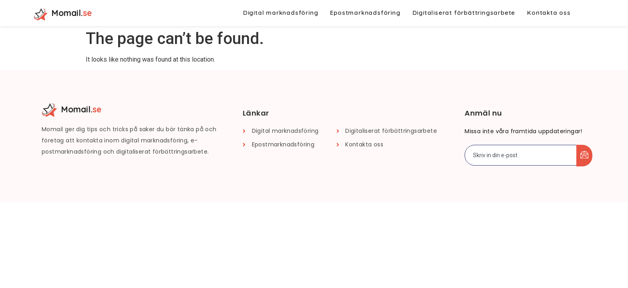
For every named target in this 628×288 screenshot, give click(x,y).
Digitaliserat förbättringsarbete (464, 12)
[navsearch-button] (588, 13)
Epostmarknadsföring (365, 12)
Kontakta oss (549, 12)
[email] (521, 155)
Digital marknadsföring (280, 12)
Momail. (71, 13)
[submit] (584, 155)
